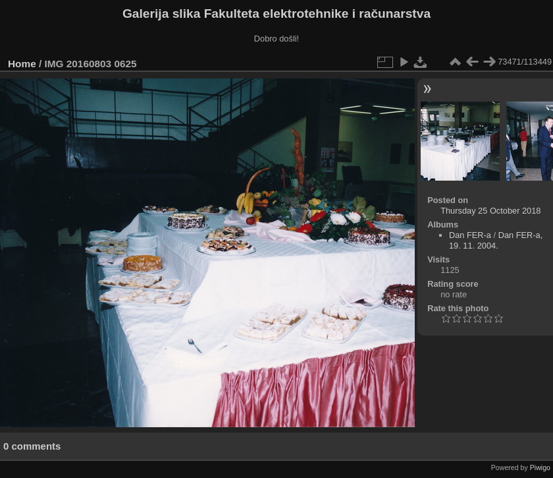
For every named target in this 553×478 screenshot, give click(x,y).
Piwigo (540, 467)
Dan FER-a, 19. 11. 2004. (495, 240)
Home (22, 63)
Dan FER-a (470, 235)
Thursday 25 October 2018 (490, 211)
